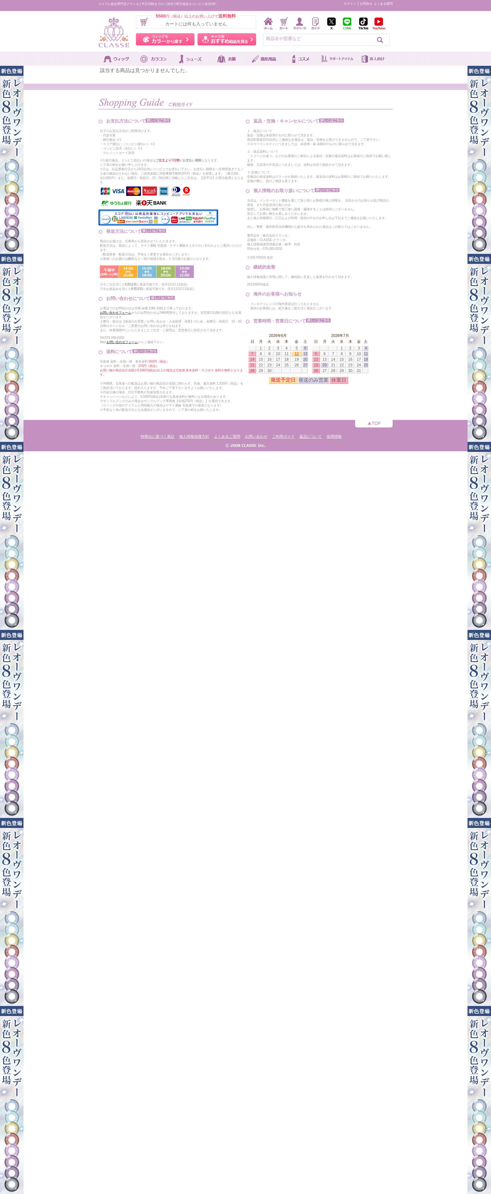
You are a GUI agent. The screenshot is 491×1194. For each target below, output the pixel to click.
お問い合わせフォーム (115, 312)
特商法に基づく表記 (157, 436)
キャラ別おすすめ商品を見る (227, 39)
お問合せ (366, 3)
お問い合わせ (256, 436)
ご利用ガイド (283, 436)
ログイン (350, 3)
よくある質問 (383, 3)
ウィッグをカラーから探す (165, 39)
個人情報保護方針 (194, 436)
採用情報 (334, 436)
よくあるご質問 (227, 436)
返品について (310, 436)
